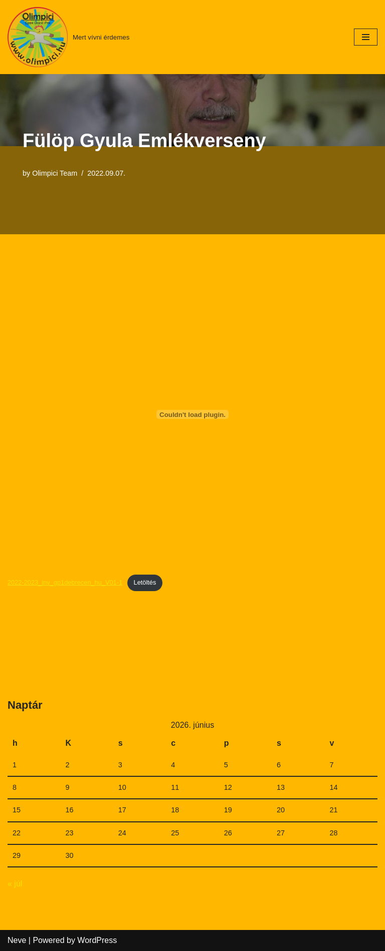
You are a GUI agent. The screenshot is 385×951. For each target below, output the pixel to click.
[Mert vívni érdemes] (68, 37)
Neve (17, 940)
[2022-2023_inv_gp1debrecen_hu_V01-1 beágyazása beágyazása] (192, 414)
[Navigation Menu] (365, 37)
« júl (15, 883)
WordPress (97, 940)
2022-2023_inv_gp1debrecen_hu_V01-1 (65, 582)
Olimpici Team (54, 173)
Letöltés (145, 582)
